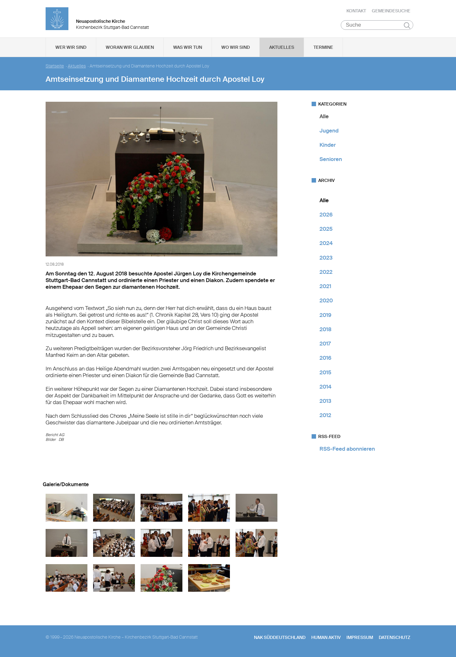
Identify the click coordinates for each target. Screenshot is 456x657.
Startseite (55, 66)
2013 (325, 401)
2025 (326, 229)
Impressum (359, 638)
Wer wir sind (70, 48)
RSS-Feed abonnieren (347, 449)
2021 (325, 287)
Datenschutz (394, 638)
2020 (326, 301)
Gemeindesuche (391, 11)
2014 (326, 387)
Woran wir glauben (130, 48)
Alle (324, 116)
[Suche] (377, 25)
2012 (325, 416)
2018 (326, 329)
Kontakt (356, 11)
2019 (325, 315)
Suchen (407, 26)
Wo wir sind (235, 48)
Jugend (329, 131)
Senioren (331, 160)
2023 (326, 258)
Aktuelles (281, 48)
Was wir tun (187, 48)
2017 (325, 344)
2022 (326, 272)
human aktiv (326, 638)
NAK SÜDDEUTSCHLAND (280, 638)
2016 (325, 358)
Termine (323, 48)
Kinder (328, 145)
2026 (326, 215)
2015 (325, 373)
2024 (326, 244)
